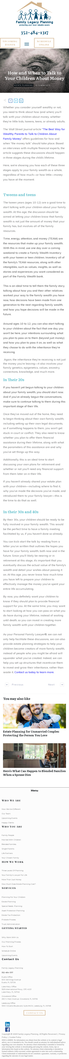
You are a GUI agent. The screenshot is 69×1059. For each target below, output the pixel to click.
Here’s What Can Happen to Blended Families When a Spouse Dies (34, 761)
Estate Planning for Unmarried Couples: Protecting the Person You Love (34, 722)
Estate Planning (23, 85)
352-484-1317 (7, 972)
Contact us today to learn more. (34, 672)
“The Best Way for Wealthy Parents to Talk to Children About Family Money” (34, 133)
